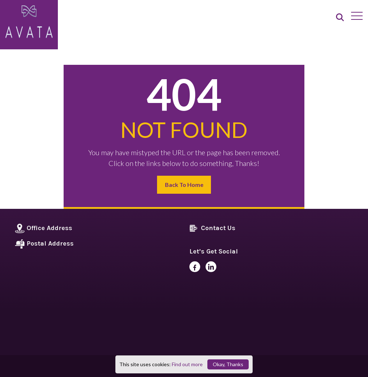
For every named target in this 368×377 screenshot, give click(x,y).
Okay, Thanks (228, 364)
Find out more (187, 364)
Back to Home (184, 184)
